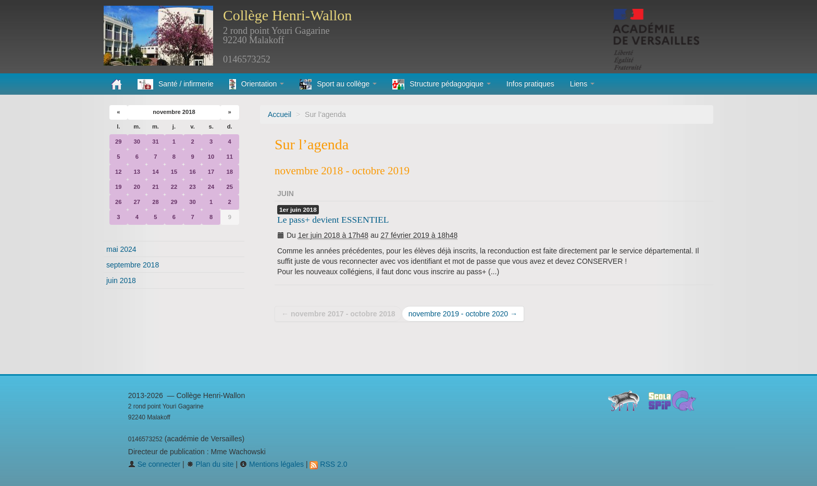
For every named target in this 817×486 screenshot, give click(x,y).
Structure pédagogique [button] (441, 84)
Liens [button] (582, 84)
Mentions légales (272, 464)
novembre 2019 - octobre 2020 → (462, 314)
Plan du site (210, 464)
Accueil (279, 114)
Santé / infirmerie (176, 84)
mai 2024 (121, 249)
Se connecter (154, 464)
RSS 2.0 (328, 464)
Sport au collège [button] (338, 84)
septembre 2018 (132, 265)
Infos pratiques (530, 84)
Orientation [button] (256, 84)
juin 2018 (121, 280)
